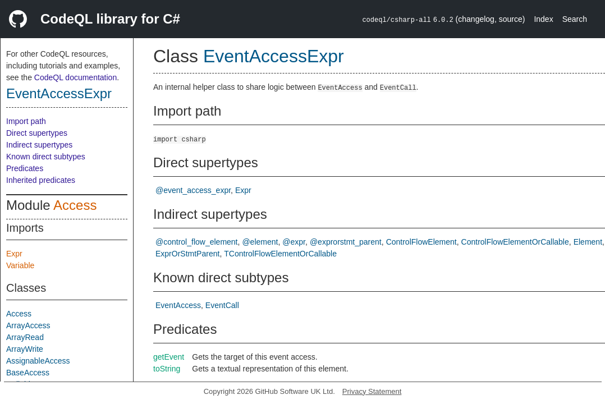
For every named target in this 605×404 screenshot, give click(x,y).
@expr (293, 241)
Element (588, 241)
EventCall (222, 305)
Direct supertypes (36, 132)
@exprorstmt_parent (346, 241)
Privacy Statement (372, 391)
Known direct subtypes (45, 156)
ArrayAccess (28, 325)
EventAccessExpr (59, 93)
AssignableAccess (38, 360)
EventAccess (178, 305)
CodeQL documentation (75, 77)
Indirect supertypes (39, 144)
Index (543, 19)
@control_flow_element (196, 241)
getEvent (168, 356)
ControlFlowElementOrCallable (515, 241)
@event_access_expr (193, 190)
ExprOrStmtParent (187, 253)
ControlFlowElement (421, 241)
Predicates (24, 168)
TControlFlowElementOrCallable (280, 253)
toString (166, 368)
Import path (26, 121)
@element (260, 241)
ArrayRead (25, 337)
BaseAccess (27, 372)
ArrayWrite (24, 349)
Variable (20, 265)
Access (75, 205)
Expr (14, 253)
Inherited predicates (40, 180)
